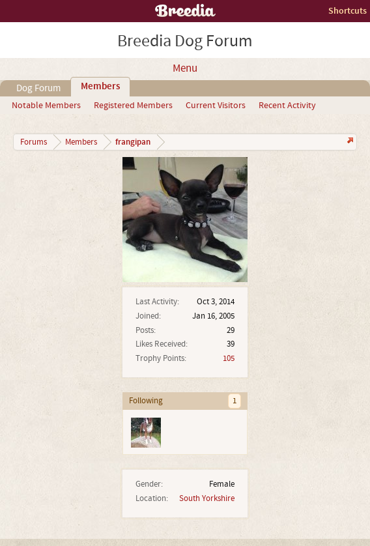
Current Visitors (216, 105)
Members (100, 86)
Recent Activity (287, 105)
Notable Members (46, 105)
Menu (185, 68)
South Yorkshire (207, 498)
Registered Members (133, 105)
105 (229, 358)
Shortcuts (347, 11)
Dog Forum (38, 88)
